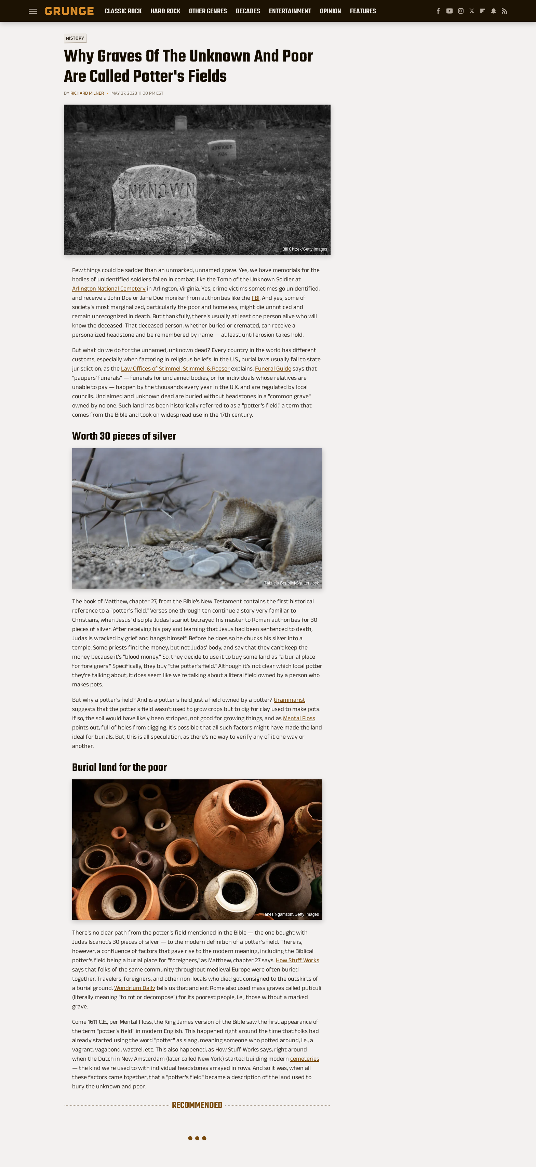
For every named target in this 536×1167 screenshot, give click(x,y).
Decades (248, 11)
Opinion (330, 11)
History (75, 38)
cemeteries (304, 1058)
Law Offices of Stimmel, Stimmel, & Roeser (175, 368)
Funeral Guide (273, 368)
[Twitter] (471, 11)
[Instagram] (461, 11)
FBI (255, 297)
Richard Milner (87, 93)
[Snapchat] (493, 11)
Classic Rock (123, 11)
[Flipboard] (482, 11)
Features (363, 11)
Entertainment (290, 11)
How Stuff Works (297, 960)
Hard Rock (165, 11)
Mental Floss (299, 718)
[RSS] (504, 11)
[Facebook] (438, 11)
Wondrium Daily (134, 987)
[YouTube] (449, 11)
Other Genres (208, 11)
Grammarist (289, 699)
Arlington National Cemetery (109, 288)
